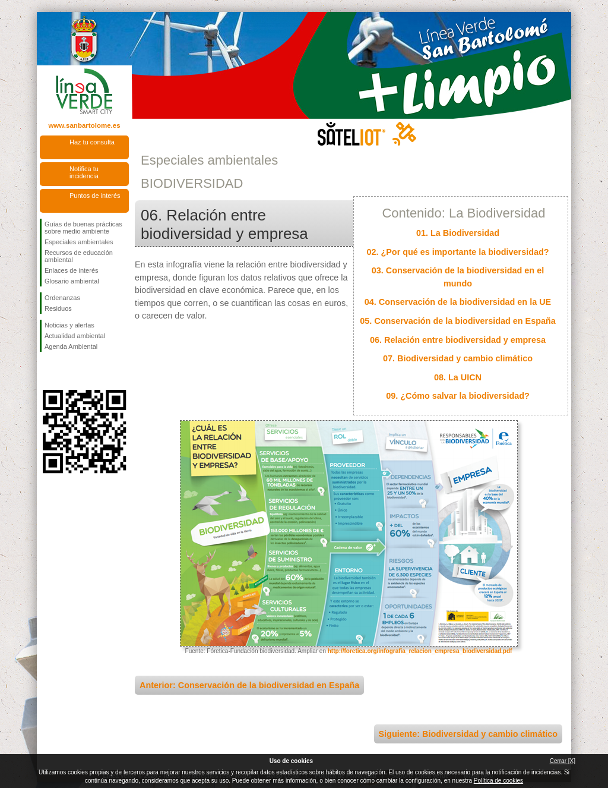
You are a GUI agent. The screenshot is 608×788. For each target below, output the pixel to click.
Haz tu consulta (92, 142)
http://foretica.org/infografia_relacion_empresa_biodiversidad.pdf (420, 651)
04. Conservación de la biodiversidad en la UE (458, 302)
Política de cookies (498, 780)
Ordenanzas (62, 297)
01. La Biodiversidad (457, 233)
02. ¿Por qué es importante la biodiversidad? (457, 252)
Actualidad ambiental (75, 335)
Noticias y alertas (69, 325)
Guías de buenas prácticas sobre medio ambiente (83, 227)
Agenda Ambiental (71, 346)
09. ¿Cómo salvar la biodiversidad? (458, 396)
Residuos (58, 308)
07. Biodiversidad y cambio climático (458, 358)
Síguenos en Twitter (66, 371)
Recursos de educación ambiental (79, 256)
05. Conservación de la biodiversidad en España (458, 321)
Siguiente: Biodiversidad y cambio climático (468, 734)
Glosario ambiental (72, 281)
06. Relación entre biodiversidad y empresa (458, 340)
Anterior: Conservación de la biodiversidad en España (249, 685)
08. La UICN (458, 377)
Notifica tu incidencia (84, 172)
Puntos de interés (95, 195)
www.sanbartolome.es (84, 125)
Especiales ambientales (79, 241)
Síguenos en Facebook (47, 371)
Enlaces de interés (72, 270)
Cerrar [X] (562, 761)
